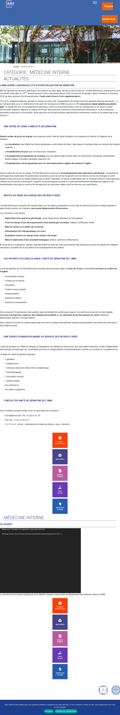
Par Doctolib (10, 424)
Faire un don (60, 490)
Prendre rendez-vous (60, 440)
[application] (40, 560)
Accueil (16, 66)
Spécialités (60, 457)
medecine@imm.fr (22, 420)
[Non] (117, 708)
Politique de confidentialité (66, 711)
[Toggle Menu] (95, 2)
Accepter (48, 711)
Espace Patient (60, 473)
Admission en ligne (60, 506)
